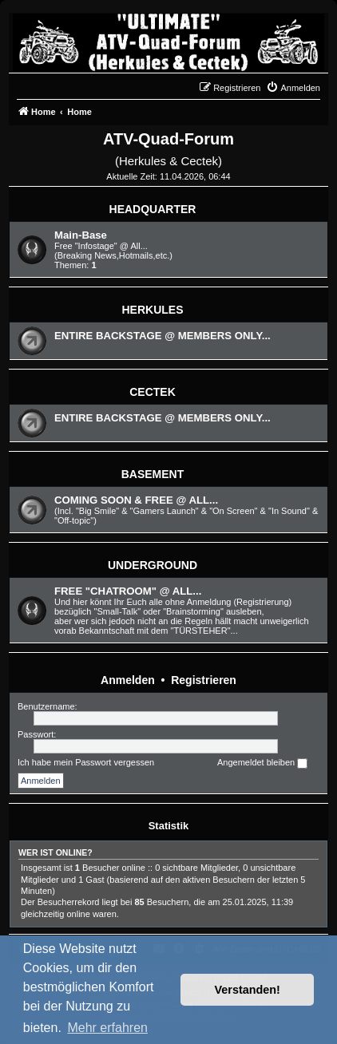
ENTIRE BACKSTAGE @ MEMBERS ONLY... (162, 336)
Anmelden (128, 680)
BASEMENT (152, 474)
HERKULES (152, 309)
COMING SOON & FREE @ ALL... (136, 500)
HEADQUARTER (152, 209)
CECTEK (152, 392)
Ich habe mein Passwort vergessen (86, 762)
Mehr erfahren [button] (107, 1027)
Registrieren (203, 680)
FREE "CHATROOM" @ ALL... (127, 591)
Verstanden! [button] (247, 989)
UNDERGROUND (152, 565)
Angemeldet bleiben (262, 763)
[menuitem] (293, 87)
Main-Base (80, 235)
